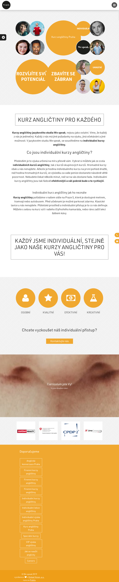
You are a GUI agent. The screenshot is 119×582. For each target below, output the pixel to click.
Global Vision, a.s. (36, 577)
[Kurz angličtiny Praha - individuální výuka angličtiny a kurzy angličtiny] (6, 5)
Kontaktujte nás (59, 341)
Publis (33, 580)
